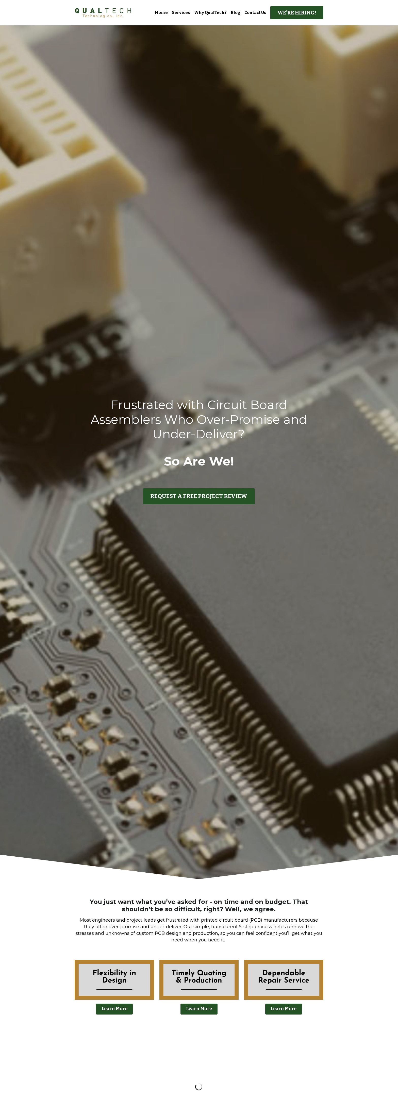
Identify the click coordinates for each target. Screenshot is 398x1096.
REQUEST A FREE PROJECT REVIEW (199, 496)
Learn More (114, 1008)
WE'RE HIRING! (296, 13)
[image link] (103, 12)
